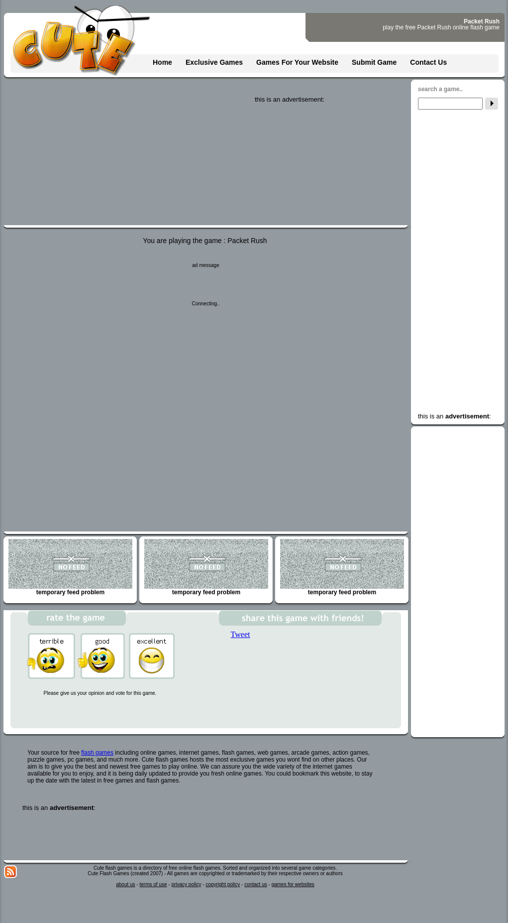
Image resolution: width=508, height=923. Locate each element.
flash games (97, 752)
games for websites (293, 884)
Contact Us (428, 62)
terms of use (153, 884)
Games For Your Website (297, 62)
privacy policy (186, 884)
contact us (255, 884)
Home (162, 62)
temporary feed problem (70, 567)
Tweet (240, 634)
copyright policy (222, 884)
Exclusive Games (214, 62)
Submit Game (374, 62)
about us (125, 884)
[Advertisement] (329, 165)
